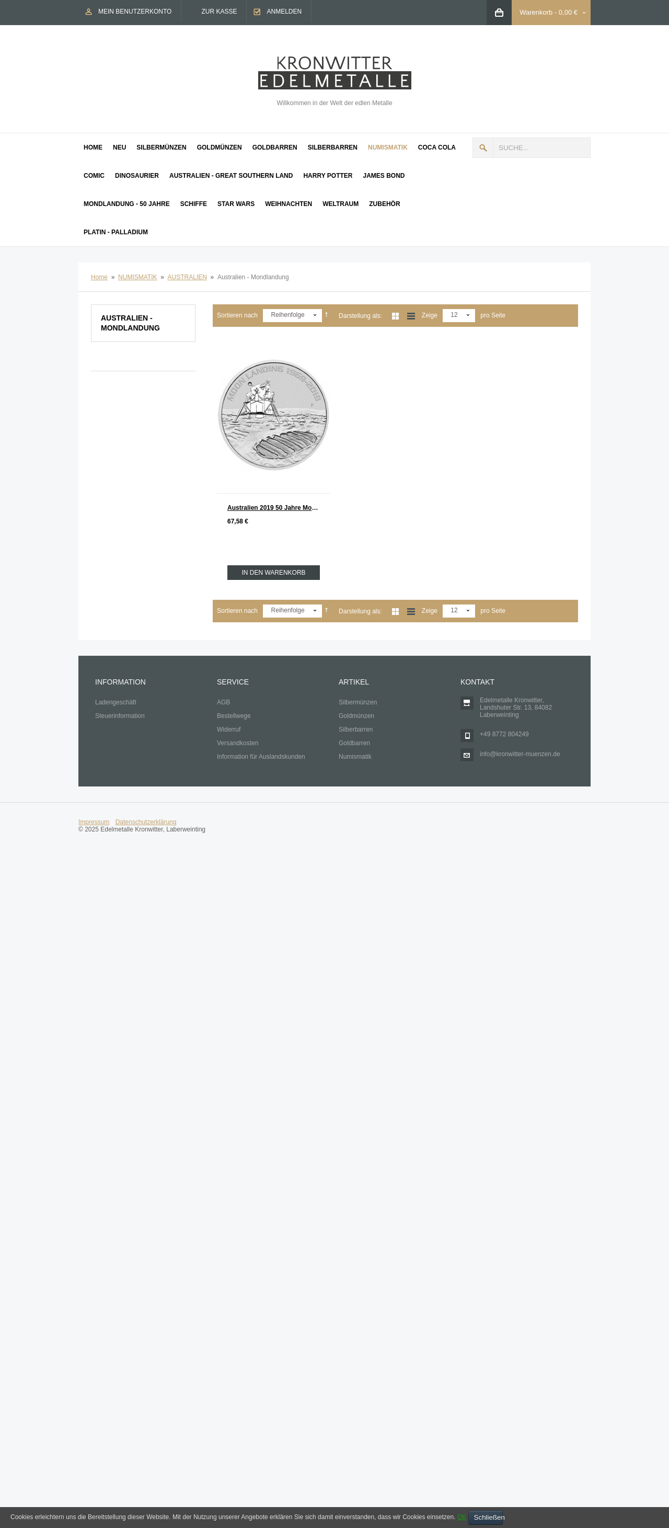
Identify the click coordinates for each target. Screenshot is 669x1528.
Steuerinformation (120, 716)
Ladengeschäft (115, 702)
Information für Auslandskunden (261, 756)
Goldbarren (354, 743)
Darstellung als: (360, 316)
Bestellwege (234, 716)
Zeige (429, 315)
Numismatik (355, 756)
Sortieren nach (237, 315)
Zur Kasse (219, 11)
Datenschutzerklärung (146, 822)
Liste (411, 316)
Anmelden (284, 11)
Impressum (93, 822)
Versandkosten (237, 743)
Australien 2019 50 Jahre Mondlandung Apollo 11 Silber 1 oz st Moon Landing (278, 507)
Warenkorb (536, 12)
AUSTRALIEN (187, 277)
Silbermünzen (358, 702)
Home (99, 277)
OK (461, 1517)
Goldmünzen (356, 716)
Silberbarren (356, 729)
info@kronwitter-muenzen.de (520, 754)
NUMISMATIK (137, 277)
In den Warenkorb (273, 572)
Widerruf (228, 729)
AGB (223, 702)
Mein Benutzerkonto (134, 11)
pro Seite (492, 315)
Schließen (488, 1517)
